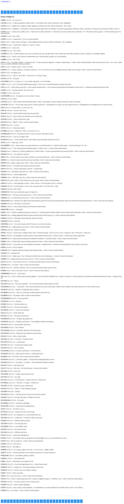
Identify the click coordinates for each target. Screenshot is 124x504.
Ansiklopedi (4, 1)
